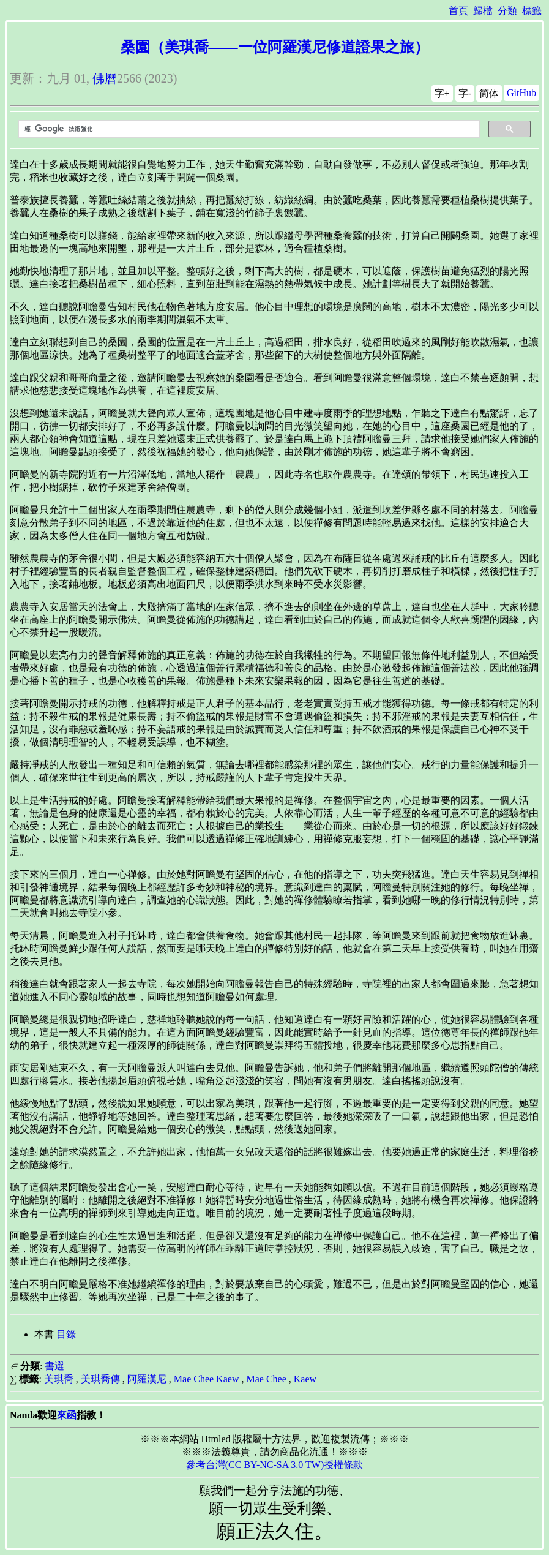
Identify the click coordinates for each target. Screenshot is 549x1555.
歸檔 (483, 11)
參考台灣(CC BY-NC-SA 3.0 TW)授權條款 (275, 1464)
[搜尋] (247, 129)
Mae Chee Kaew (206, 1379)
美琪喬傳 (100, 1379)
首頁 (458, 11)
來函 (67, 1415)
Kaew (305, 1379)
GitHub (521, 93)
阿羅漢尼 (146, 1379)
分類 (507, 11)
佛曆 (104, 78)
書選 (54, 1366)
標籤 (532, 11)
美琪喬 (58, 1379)
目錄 (66, 1334)
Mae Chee (266, 1379)
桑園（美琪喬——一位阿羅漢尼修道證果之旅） (275, 47)
